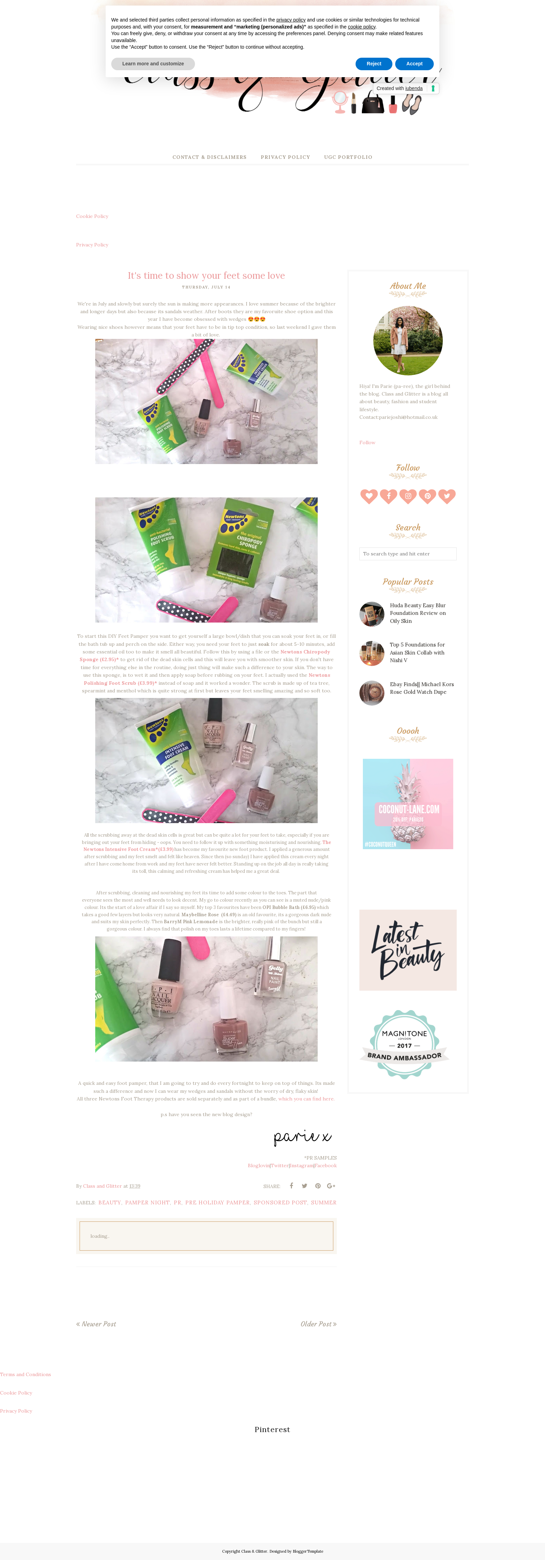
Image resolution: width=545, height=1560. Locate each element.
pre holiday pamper (217, 1202)
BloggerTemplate (308, 1551)
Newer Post (99, 1324)
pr (177, 1202)
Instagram (302, 1165)
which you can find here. (307, 1099)
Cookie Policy (92, 216)
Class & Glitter (254, 1551)
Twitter (280, 1165)
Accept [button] (414, 63)
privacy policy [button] (291, 20)
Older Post (316, 1324)
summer (324, 1202)
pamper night (147, 1202)
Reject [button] (374, 63)
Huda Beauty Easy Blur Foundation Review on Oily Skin (418, 613)
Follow (367, 442)
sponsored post (280, 1202)
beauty (109, 1202)
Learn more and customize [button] (153, 63)
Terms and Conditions (25, 1374)
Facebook (326, 1165)
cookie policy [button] (361, 27)
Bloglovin (259, 1165)
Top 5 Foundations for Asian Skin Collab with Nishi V (417, 652)
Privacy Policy (92, 245)
